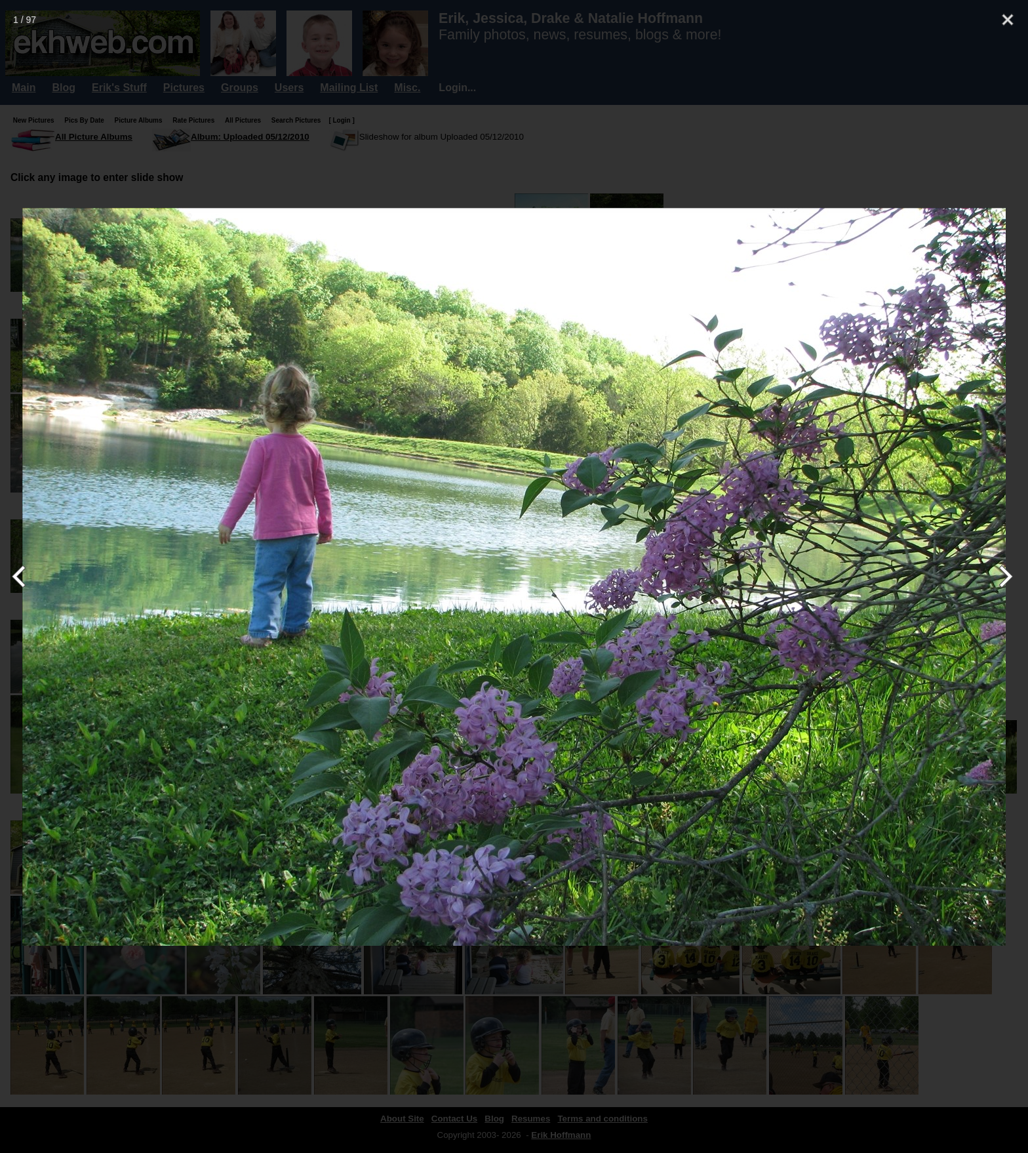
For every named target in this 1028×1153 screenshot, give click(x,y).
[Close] (1007, 19)
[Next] (1003, 576)
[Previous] (24, 576)
